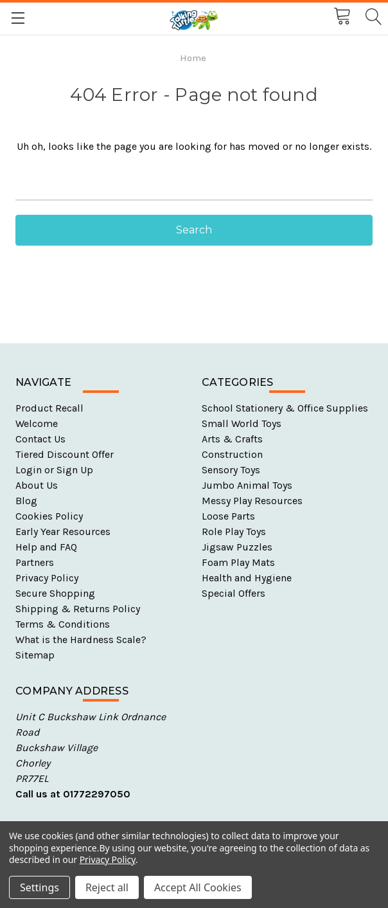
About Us (36, 485)
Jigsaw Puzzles (237, 547)
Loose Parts (228, 516)
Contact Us (40, 439)
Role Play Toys (234, 531)
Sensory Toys (231, 470)
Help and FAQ (46, 547)
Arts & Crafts (232, 439)
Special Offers (233, 593)
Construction (232, 454)
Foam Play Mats (238, 562)
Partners (34, 562)
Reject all (106, 887)
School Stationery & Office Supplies (285, 408)
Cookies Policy (49, 516)
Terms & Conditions (62, 624)
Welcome (36, 423)
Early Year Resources (62, 531)
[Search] (372, 17)
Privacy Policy (46, 578)
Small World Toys (241, 423)
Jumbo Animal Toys (247, 485)
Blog (26, 501)
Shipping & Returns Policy (77, 609)
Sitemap (35, 655)
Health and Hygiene (247, 578)
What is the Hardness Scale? (80, 639)
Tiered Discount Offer (64, 454)
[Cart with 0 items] (341, 17)
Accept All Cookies (198, 887)
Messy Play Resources (252, 501)
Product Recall (49, 408)
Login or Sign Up (54, 470)
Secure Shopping (55, 593)
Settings (39, 887)
